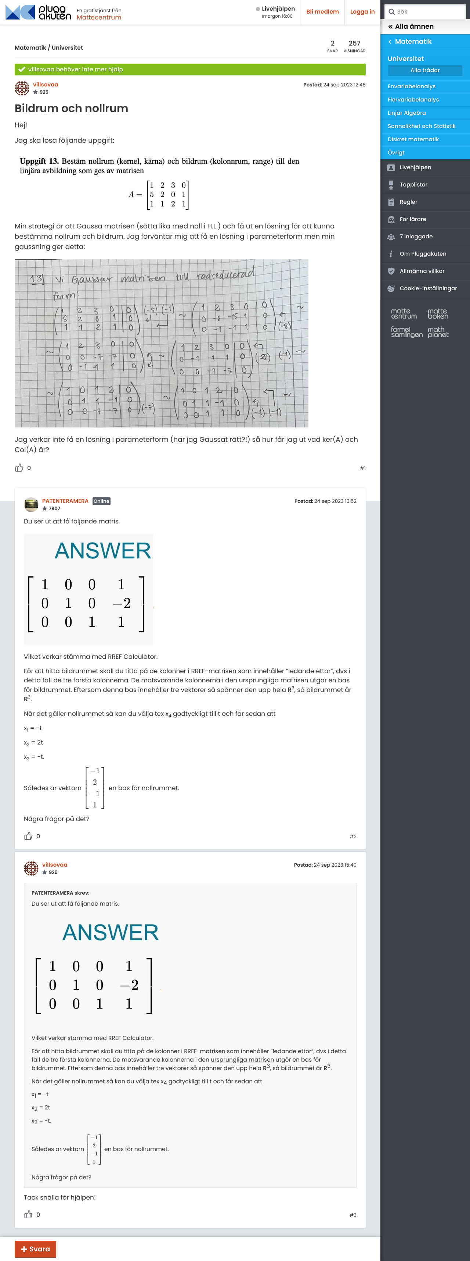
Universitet (67, 48)
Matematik (30, 48)
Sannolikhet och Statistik (422, 126)
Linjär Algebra (407, 113)
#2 (353, 837)
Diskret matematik (413, 139)
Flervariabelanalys (413, 100)
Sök (391, 11)
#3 (353, 1215)
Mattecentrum (99, 17)
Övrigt (396, 153)
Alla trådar (425, 70)
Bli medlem (323, 12)
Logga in (362, 12)
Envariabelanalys (411, 86)
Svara (39, 1249)
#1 (363, 468)
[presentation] (95, 787)
